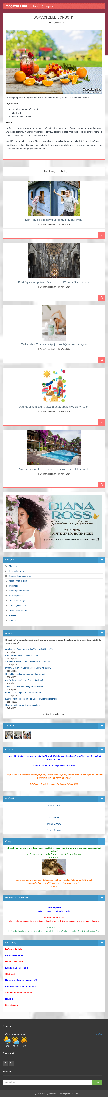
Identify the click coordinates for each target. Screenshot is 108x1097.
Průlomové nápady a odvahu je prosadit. (23, 655)
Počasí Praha (54, 805)
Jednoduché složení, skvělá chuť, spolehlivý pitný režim (53, 406)
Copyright (34, 1093)
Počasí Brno (54, 817)
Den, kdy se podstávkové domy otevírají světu (54, 219)
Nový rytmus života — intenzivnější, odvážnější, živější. (29, 649)
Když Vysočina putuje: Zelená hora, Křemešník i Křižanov (54, 282)
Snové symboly (15, 596)
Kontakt (61, 1093)
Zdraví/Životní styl (17, 601)
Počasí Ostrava (54, 824)
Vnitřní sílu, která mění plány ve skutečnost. (24, 686)
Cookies (12, 620)
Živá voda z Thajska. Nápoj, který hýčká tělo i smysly (54, 344)
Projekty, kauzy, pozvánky (20, 576)
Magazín (13, 566)
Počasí (99, 1034)
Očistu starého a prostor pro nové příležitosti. (25, 693)
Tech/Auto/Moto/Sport (18, 610)
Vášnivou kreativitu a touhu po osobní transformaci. (27, 662)
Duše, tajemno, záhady (19, 591)
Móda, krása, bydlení (18, 581)
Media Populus (72, 1093)
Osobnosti (13, 586)
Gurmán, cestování (55, 22)
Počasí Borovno (54, 830)
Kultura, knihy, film (17, 571)
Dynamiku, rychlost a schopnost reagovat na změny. (28, 668)
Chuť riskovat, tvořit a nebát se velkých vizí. (24, 680)
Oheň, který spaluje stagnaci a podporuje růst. (25, 674)
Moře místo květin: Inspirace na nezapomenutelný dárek (54, 469)
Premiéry (13, 615)
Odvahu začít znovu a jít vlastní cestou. (22, 705)
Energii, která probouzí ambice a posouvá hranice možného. (31, 699)
